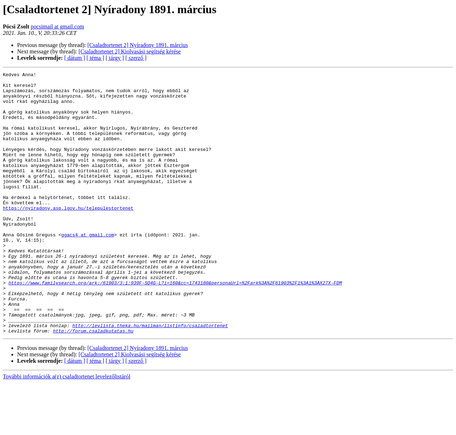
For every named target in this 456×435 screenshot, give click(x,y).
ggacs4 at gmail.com (87, 267)
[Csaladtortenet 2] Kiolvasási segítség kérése (129, 51)
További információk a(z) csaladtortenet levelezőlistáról (66, 429)
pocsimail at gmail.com (57, 26)
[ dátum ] (74, 58)
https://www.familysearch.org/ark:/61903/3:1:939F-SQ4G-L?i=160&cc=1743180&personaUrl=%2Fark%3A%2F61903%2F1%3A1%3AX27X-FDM (175, 325)
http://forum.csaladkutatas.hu (93, 383)
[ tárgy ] (115, 58)
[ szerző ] (136, 58)
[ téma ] (95, 58)
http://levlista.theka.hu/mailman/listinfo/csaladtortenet (150, 376)
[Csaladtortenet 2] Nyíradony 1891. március (137, 45)
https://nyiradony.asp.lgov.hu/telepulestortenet (68, 235)
